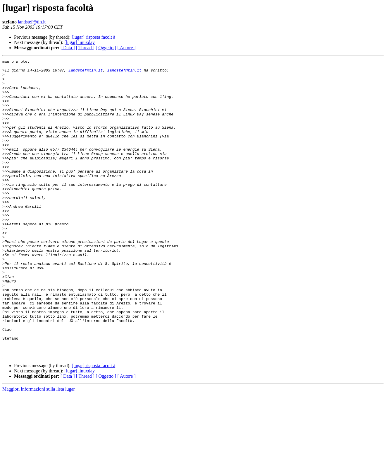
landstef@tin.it (32, 21)
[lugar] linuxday (79, 42)
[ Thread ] (85, 47)
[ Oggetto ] (106, 47)
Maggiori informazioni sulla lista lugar (38, 447)
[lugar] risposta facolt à (93, 37)
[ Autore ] (126, 47)
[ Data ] (68, 47)
